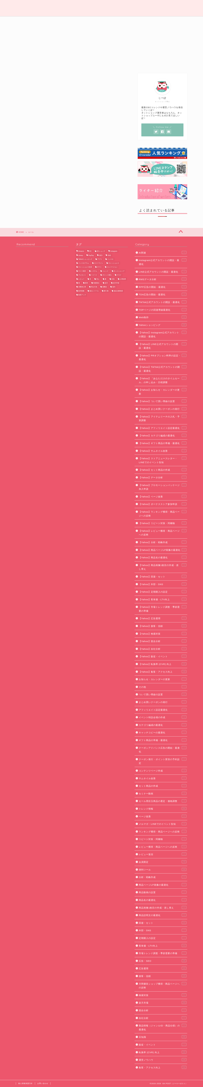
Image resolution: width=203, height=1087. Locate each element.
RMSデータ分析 (162, 279)
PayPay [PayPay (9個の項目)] (91, 255)
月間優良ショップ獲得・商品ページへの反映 (162, 985)
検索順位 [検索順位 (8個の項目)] (96, 283)
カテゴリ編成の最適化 (162, 724)
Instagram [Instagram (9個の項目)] (113, 251)
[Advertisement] (162, 47)
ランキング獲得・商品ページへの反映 (162, 831)
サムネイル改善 (162, 778)
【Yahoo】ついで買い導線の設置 (162, 401)
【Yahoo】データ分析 (162, 477)
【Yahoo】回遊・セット (162, 576)
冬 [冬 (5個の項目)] (90, 279)
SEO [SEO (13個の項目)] (100, 255)
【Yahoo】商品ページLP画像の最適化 (162, 549)
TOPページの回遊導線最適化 (162, 309)
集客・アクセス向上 (162, 1067)
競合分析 (162, 1010)
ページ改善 (162, 816)
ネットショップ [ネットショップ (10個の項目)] (119, 271)
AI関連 (162, 252)
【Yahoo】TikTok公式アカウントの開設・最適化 (162, 368)
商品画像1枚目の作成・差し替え (162, 907)
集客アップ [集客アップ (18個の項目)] (82, 295)
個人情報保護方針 (25, 1083)
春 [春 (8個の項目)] (79, 283)
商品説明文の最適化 (162, 914)
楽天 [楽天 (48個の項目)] (106, 283)
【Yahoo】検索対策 (162, 633)
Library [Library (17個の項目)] (80, 255)
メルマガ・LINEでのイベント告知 (162, 823)
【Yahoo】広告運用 (162, 618)
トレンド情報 (52, 20)
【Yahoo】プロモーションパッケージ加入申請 (162, 486)
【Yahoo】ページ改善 (162, 496)
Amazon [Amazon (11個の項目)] (81, 251)
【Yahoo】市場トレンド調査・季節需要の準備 (162, 608)
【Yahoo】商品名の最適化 (162, 557)
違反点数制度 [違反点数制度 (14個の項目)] (118, 291)
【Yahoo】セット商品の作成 (162, 469)
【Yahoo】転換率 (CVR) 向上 (162, 663)
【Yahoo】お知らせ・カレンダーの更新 (162, 391)
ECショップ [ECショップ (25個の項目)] (101, 251)
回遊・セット (162, 922)
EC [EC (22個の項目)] (90, 251)
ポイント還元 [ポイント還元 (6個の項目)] (106, 275)
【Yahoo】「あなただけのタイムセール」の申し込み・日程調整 (162, 380)
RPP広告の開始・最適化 (162, 286)
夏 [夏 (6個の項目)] (105, 279)
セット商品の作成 (162, 785)
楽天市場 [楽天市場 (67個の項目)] (116, 283)
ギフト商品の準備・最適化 (162, 739)
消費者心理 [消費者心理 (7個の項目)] (82, 287)
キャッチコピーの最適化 (162, 732)
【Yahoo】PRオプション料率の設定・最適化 (162, 357)
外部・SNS (162, 930)
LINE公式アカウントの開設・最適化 (162, 271)
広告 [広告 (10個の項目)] (113, 279)
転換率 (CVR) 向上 (162, 1052)
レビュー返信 (162, 854)
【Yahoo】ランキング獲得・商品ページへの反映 (162, 513)
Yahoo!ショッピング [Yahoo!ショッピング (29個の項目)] (85, 259)
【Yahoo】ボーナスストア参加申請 (162, 503)
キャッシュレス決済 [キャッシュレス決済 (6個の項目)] (85, 267)
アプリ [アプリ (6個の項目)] (99, 259)
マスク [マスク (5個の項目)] (119, 275)
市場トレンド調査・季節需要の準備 (162, 953)
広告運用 (162, 968)
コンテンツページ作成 (162, 770)
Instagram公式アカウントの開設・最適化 (162, 261)
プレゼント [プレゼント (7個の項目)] (82, 275)
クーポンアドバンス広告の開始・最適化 (162, 749)
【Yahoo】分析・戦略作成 (162, 542)
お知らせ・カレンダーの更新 (162, 679)
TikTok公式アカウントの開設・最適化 (162, 301)
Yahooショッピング (162, 324)
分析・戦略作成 (162, 876)
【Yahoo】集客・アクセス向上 (162, 671)
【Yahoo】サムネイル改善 (162, 450)
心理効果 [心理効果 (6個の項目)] (123, 279)
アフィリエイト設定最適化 (162, 709)
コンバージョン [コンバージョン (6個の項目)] (112, 267)
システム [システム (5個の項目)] (94, 271)
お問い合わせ (42, 1083)
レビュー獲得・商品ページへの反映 (162, 846)
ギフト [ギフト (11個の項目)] (99, 267)
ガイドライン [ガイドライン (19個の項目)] (98, 263)
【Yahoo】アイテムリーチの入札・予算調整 (162, 418)
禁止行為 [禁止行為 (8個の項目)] (94, 287)
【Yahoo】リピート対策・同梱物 (162, 522)
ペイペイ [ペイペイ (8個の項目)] (94, 275)
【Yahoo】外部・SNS (162, 584)
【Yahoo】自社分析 (162, 648)
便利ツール (151, 20)
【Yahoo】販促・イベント (162, 656)
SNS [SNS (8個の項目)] (109, 255)
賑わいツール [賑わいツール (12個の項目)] (94, 291)
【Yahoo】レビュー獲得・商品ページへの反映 (162, 532)
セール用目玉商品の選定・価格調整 (162, 800)
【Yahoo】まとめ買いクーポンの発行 (162, 408)
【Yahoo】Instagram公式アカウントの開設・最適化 (162, 334)
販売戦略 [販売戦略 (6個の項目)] (81, 291)
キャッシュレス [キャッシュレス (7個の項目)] (113, 263)
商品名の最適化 (162, 899)
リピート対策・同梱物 (162, 838)
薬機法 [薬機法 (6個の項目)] (104, 287)
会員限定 (175, 20)
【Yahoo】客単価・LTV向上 (162, 599)
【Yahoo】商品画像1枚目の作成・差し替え (162, 566)
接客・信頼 (162, 975)
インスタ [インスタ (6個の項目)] (110, 259)
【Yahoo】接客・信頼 (162, 625)
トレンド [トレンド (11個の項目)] (105, 271)
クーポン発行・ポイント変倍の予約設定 (162, 761)
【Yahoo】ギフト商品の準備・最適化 (162, 442)
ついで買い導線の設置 (162, 694)
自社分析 (162, 1017)
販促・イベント (162, 1044)
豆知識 (127, 20)
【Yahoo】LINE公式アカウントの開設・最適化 (162, 345)
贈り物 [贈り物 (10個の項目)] (106, 291)
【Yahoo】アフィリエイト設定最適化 (162, 427)
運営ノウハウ (28, 20)
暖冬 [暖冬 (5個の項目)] (86, 283)
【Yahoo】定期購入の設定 (162, 591)
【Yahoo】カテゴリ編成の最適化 (162, 435)
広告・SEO (102, 20)
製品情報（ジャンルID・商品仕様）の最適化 (162, 1027)
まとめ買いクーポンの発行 (162, 701)
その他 (162, 686)
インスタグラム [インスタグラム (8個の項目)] (83, 263)
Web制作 (77, 20)
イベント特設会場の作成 (162, 717)
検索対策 (162, 994)
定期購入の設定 (162, 937)
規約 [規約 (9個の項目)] (113, 287)
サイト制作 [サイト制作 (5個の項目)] (82, 271)
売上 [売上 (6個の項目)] (97, 279)
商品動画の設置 (162, 892)
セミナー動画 (162, 793)
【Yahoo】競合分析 (162, 641)
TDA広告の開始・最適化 (162, 294)
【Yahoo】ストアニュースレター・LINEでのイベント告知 (162, 460)
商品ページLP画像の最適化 (162, 884)
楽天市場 (162, 1002)
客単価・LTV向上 (162, 945)
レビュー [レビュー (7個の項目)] (81, 279)
